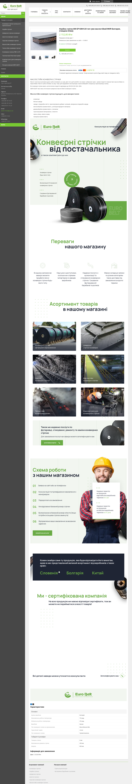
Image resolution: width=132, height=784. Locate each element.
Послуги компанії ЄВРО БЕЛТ (11, 65)
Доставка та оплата (88, 11)
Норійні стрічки (7, 29)
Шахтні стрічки (34, 777)
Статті (3, 72)
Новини (3, 69)
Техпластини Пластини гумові (11, 56)
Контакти (67, 12)
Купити (67, 50)
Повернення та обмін (100, 11)
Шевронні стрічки (35, 774)
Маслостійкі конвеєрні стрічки (11, 44)
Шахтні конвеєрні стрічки (10, 37)
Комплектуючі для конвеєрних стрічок (11, 60)
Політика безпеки (112, 11)
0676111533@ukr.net (7, 111)
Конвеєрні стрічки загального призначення (11, 24)
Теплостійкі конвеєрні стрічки (11, 48)
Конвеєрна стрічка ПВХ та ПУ (11, 52)
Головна (34, 12)
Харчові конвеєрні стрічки (10, 40)
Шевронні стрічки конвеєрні (11, 33)
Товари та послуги (6, 20)
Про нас (56, 11)
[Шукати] (23, 13)
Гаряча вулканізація (61, 768)
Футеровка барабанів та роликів (65, 771)
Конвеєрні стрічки (35, 768)
